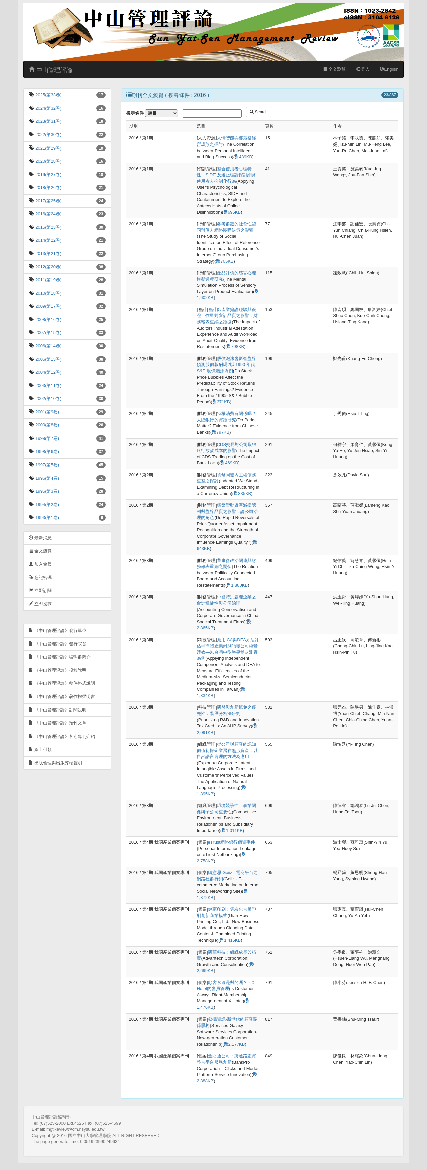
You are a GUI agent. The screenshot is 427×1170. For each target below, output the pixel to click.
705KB (224, 261)
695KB (232, 212)
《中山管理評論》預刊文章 (57, 722)
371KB (221, 401)
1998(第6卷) (46, 451)
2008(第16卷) (48, 319)
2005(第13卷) (48, 359)
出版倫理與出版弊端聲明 (55, 762)
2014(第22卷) (48, 240)
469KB (229, 462)
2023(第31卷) (48, 121)
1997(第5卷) (46, 464)
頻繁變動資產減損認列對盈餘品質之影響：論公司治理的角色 (227, 511)
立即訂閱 (40, 590)
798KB (235, 346)
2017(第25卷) (48, 200)
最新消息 (40, 537)
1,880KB (237, 585)
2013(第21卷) (48, 253)
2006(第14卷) (48, 345)
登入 (363, 69)
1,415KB (230, 940)
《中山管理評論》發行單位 (57, 630)
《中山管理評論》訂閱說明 (57, 709)
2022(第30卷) (48, 134)
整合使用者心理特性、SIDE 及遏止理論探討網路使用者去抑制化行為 (226, 175)
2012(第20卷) (48, 266)
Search (258, 112)
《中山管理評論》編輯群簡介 (60, 656)
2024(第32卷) (48, 108)
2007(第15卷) (48, 332)
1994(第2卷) (46, 504)
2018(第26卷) (48, 187)
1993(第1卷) (46, 517)
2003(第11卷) (48, 385)
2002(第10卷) (48, 398)
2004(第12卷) (48, 372)
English (389, 69)
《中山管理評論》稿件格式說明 (62, 683)
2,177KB (234, 1044)
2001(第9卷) (46, 411)
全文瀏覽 (334, 69)
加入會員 (40, 564)
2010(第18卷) (48, 293)
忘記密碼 (40, 577)
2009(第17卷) (48, 306)
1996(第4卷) (46, 478)
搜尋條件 (135, 113)
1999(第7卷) (46, 438)
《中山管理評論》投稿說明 (57, 670)
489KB (243, 156)
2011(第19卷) (48, 279)
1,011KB (232, 830)
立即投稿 (40, 603)
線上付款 (40, 749)
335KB (242, 493)
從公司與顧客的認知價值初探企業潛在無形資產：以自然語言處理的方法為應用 (227, 750)
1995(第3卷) (46, 491)
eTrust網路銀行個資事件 (231, 842)
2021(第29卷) (48, 148)
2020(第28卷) (48, 161)
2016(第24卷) (48, 213)
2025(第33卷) (48, 94)
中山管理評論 (50, 69)
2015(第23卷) (48, 227)
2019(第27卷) (48, 174)
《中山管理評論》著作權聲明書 (62, 696)
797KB (220, 432)
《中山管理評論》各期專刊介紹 (62, 736)
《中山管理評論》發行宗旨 (57, 643)
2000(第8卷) (46, 424)
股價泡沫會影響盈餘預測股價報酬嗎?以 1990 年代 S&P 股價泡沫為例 (226, 364)
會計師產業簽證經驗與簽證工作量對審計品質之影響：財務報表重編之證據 (227, 315)
